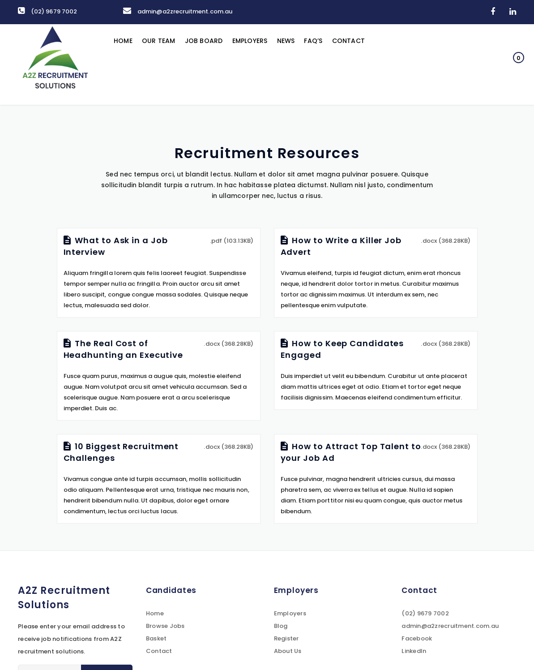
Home (123, 64)
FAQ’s (321, 64)
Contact (358, 64)
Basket (156, 638)
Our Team (160, 64)
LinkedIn (414, 651)
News (292, 64)
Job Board (207, 64)
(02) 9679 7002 (47, 11)
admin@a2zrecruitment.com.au (177, 11)
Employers (255, 64)
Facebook (417, 638)
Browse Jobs (165, 626)
